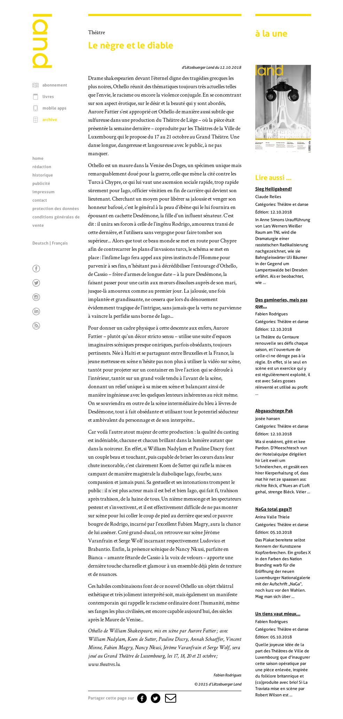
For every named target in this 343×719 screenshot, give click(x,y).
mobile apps (54, 108)
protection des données (55, 208)
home (38, 158)
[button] (170, 698)
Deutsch (40, 243)
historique (42, 175)
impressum (43, 191)
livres (48, 96)
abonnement (54, 85)
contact (39, 200)
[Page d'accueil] (42, 66)
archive (49, 119)
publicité (41, 183)
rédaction (41, 166)
